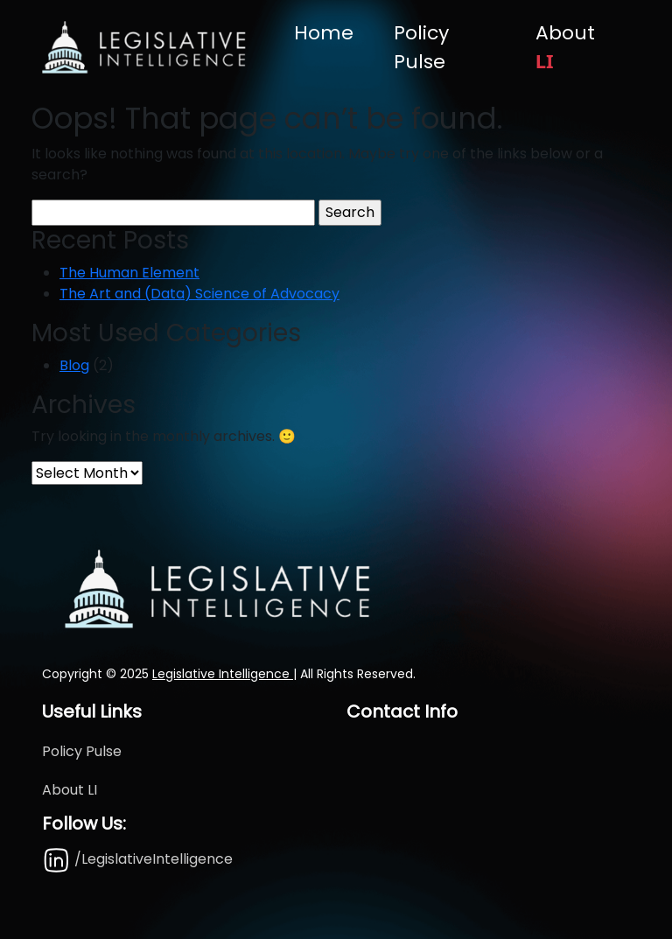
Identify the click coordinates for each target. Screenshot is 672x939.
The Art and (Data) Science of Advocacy (200, 294)
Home (324, 32)
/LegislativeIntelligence (137, 859)
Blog (74, 365)
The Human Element (130, 273)
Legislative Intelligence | (224, 674)
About (565, 46)
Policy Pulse (421, 47)
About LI (69, 790)
